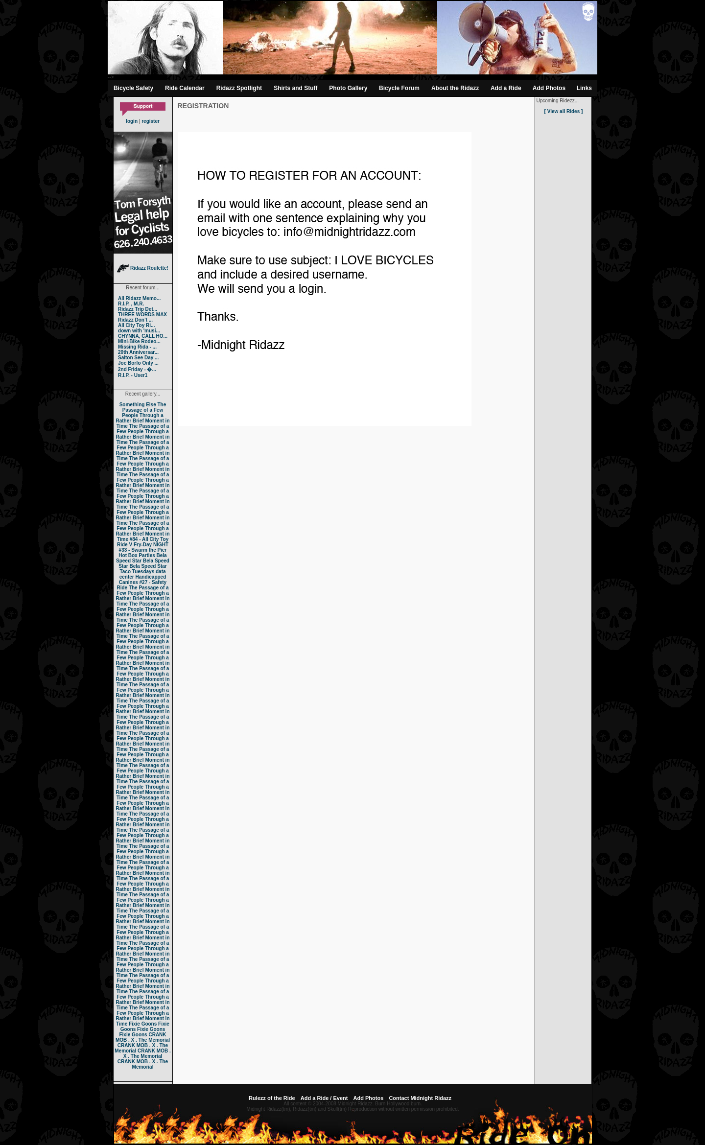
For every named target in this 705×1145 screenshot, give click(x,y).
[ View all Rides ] (563, 111)
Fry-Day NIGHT (151, 544)
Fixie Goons (143, 1024)
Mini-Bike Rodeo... (139, 341)
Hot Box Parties (136, 555)
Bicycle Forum (399, 88)
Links (584, 88)
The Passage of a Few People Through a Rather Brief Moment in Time (142, 415)
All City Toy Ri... (136, 325)
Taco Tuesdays (136, 571)
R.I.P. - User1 (132, 375)
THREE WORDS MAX (142, 314)
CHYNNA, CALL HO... (142, 336)
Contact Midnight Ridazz (420, 1098)
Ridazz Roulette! (142, 268)
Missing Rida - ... (137, 347)
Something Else (137, 404)
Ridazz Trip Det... (137, 309)
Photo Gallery (348, 88)
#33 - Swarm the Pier (143, 550)
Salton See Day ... (138, 357)
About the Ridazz (455, 88)
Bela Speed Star (141, 558)
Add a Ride (506, 88)
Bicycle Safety (133, 88)
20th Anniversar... (138, 352)
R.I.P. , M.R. (131, 303)
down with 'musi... (139, 330)
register (150, 121)
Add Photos (549, 88)
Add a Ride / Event (324, 1098)
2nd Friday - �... (137, 369)
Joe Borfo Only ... (138, 363)
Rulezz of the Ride (272, 1098)
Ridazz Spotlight (239, 88)
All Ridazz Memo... (139, 298)
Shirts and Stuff (295, 88)
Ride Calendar (185, 88)
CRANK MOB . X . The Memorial (143, 1037)
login (132, 121)
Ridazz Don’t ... (135, 320)
